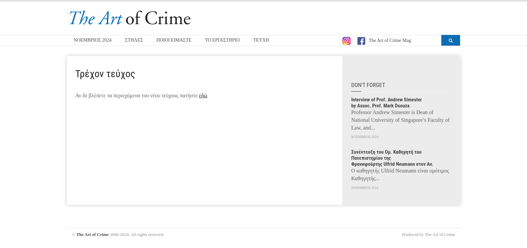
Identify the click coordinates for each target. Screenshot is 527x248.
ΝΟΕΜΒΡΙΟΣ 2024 (93, 40)
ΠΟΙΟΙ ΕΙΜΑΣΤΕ (173, 40)
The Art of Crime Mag (384, 41)
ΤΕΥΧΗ (261, 40)
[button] (450, 40)
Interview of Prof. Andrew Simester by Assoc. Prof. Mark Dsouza (386, 103)
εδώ (203, 95)
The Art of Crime (92, 234)
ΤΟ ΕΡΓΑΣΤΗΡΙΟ (222, 40)
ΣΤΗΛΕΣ (134, 40)
